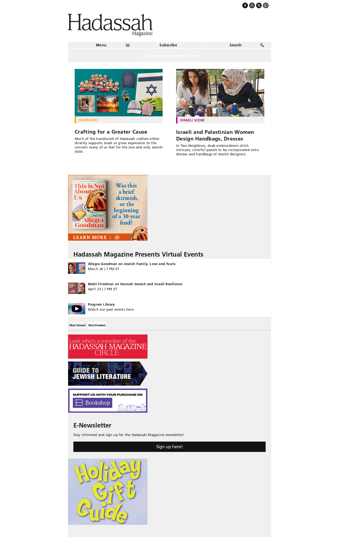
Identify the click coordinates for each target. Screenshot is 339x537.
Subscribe (168, 45)
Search (236, 45)
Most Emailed (96, 325)
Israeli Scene (192, 120)
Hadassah (88, 120)
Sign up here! (169, 446)
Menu (101, 45)
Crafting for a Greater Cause (111, 132)
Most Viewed (77, 325)
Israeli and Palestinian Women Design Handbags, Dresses (215, 135)
